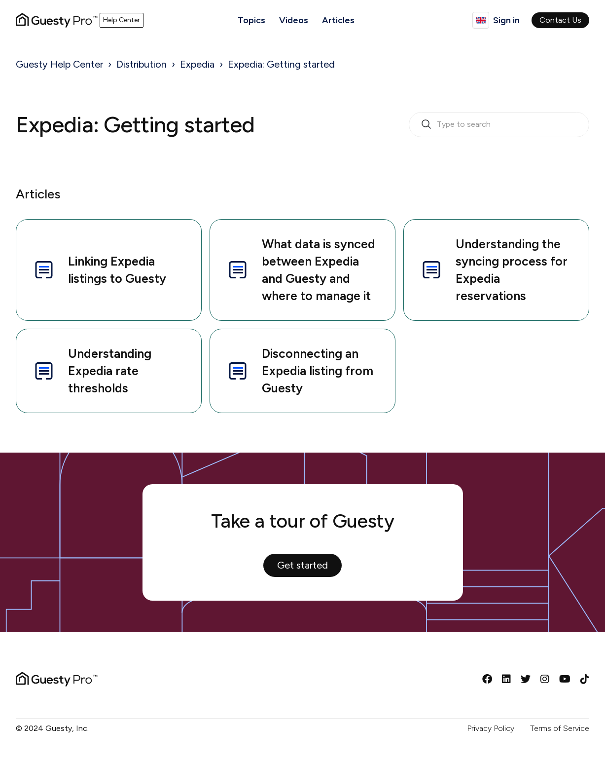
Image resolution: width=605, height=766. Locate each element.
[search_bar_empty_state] (499, 125)
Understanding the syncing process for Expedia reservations (494, 269)
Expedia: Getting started (281, 64)
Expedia (197, 64)
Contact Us (560, 20)
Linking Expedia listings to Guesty (99, 270)
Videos (293, 20)
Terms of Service (559, 728)
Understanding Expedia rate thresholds (91, 370)
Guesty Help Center (59, 64)
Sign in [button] (506, 20)
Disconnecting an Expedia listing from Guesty (299, 370)
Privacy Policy (490, 728)
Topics (251, 20)
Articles (338, 20)
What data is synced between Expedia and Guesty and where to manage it (300, 269)
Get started (302, 565)
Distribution (141, 64)
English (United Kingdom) (480, 20)
